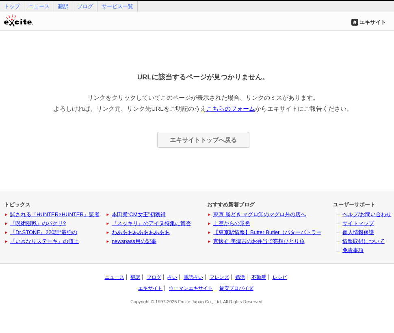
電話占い (193, 277)
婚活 (240, 277)
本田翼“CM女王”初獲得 (139, 214)
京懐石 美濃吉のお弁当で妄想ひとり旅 (259, 241)
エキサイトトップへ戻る (203, 139)
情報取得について (363, 241)
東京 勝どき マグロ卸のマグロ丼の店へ (259, 214)
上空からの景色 (231, 223)
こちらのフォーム (230, 108)
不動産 (258, 277)
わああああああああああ (141, 232)
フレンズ (219, 277)
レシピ (280, 277)
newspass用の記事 (134, 241)
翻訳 (63, 6)
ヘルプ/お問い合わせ (367, 214)
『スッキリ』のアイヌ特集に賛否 (151, 223)
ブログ (85, 6)
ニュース (39, 6)
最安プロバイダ (236, 288)
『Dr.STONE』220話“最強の (43, 232)
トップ (12, 6)
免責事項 (353, 250)
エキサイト (372, 22)
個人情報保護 (358, 232)
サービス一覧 (117, 6)
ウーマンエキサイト (191, 288)
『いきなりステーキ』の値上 (44, 241)
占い (172, 277)
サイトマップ (358, 223)
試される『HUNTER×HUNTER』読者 (55, 214)
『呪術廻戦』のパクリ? (38, 223)
